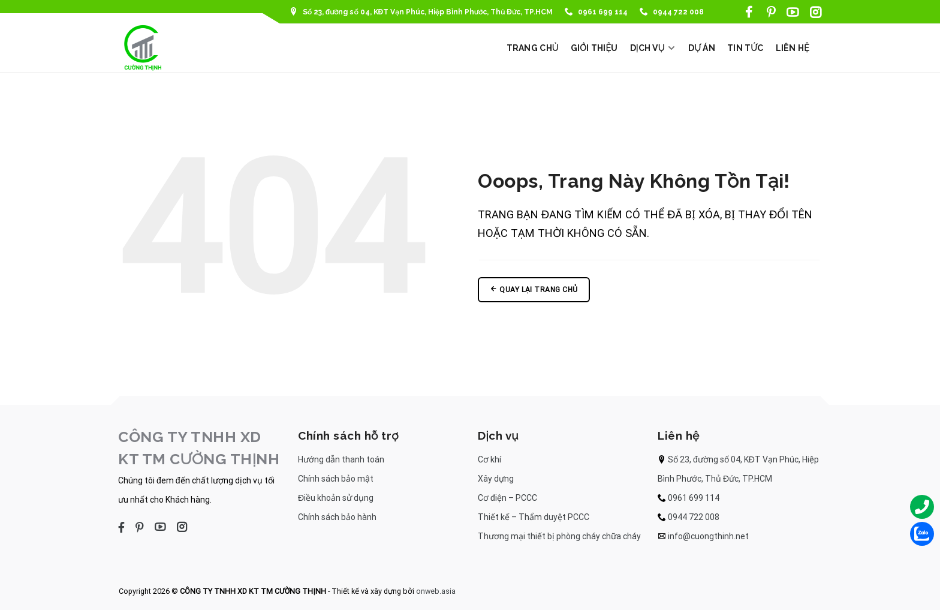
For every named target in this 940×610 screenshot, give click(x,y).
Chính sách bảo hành (337, 517)
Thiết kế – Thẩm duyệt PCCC (533, 517)
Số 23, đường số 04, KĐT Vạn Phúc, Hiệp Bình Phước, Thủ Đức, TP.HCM (421, 12)
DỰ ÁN (701, 48)
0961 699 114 (596, 12)
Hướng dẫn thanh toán (341, 459)
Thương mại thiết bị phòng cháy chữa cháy (559, 536)
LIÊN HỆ (793, 48)
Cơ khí (489, 459)
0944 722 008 (672, 12)
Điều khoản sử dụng (335, 498)
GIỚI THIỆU (594, 48)
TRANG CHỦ (533, 48)
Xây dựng (496, 478)
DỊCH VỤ (653, 48)
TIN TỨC (745, 48)
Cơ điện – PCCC (507, 498)
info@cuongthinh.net (708, 536)
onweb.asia (436, 591)
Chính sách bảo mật (335, 478)
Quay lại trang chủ (534, 290)
